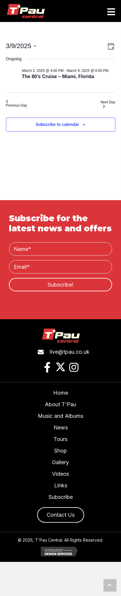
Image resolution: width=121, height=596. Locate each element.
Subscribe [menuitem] (60, 497)
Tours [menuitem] (60, 439)
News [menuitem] (61, 427)
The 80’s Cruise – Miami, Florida (58, 76)
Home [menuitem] (60, 393)
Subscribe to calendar (57, 124)
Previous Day (16, 103)
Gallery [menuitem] (60, 462)
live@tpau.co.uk (69, 352)
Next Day (107, 104)
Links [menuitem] (60, 485)
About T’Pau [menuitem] (60, 404)
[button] (60, 284)
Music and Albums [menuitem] (60, 416)
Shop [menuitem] (60, 451)
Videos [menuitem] (60, 474)
